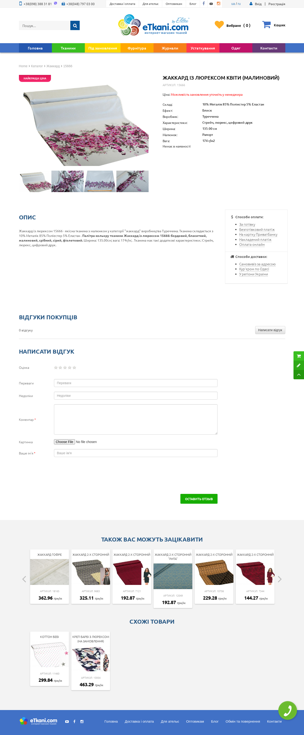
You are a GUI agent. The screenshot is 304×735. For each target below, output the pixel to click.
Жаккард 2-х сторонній (90, 554)
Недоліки (26, 395)
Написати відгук (270, 330)
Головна (35, 47)
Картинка (26, 442)
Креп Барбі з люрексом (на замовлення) (90, 638)
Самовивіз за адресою (257, 263)
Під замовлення (102, 47)
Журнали (170, 47)
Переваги (26, 383)
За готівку (247, 224)
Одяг (235, 47)
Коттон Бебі (49, 636)
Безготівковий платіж (257, 229)
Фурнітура (137, 47)
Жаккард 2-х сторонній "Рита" (173, 556)
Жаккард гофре (49, 554)
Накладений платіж (255, 239)
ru (239, 4)
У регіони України (253, 273)
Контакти (268, 47)
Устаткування (203, 47)
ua (233, 4)
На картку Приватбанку (258, 234)
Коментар (27, 419)
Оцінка (24, 367)
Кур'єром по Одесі (254, 268)
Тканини (68, 47)
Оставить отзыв (199, 499)
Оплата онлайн (252, 244)
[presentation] (59, 475)
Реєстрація (276, 3)
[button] (258, 3)
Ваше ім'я (27, 453)
